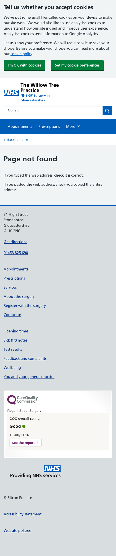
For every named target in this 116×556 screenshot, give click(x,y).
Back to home (17, 140)
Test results (13, 349)
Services (10, 287)
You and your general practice (29, 376)
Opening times (16, 331)
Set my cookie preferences (77, 65)
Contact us (12, 314)
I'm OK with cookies (24, 65)
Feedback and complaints (25, 358)
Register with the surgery (25, 305)
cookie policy (21, 53)
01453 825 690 (16, 252)
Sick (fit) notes (15, 340)
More (73, 126)
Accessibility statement (22, 514)
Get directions (15, 241)
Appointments (20, 126)
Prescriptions (49, 126)
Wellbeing (12, 367)
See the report (23, 443)
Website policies (17, 530)
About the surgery (19, 296)
